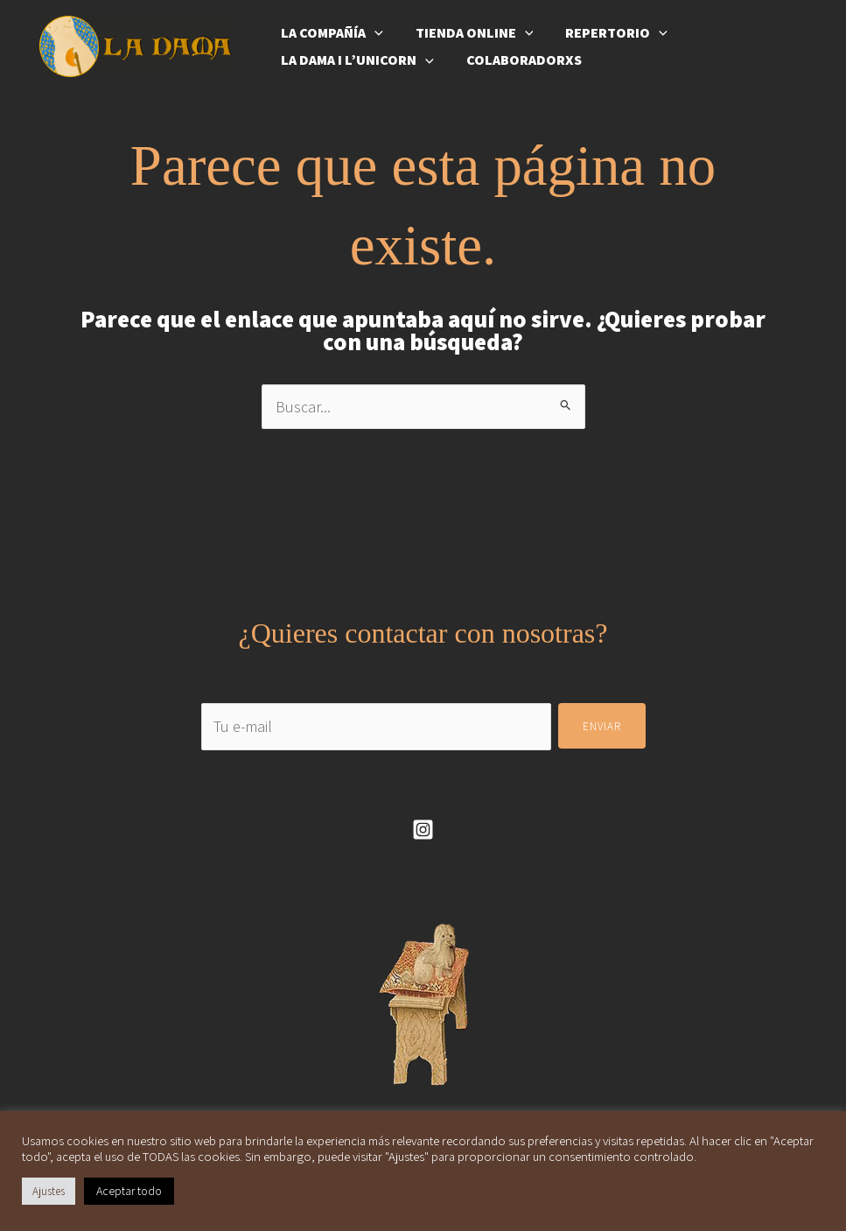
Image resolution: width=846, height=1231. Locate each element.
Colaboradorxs (518, 64)
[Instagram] (423, 830)
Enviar (602, 726)
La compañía (330, 28)
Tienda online (468, 28)
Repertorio (606, 28)
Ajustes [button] (48, 1191)
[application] (372, 28)
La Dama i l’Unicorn (355, 64)
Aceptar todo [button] (129, 1191)
